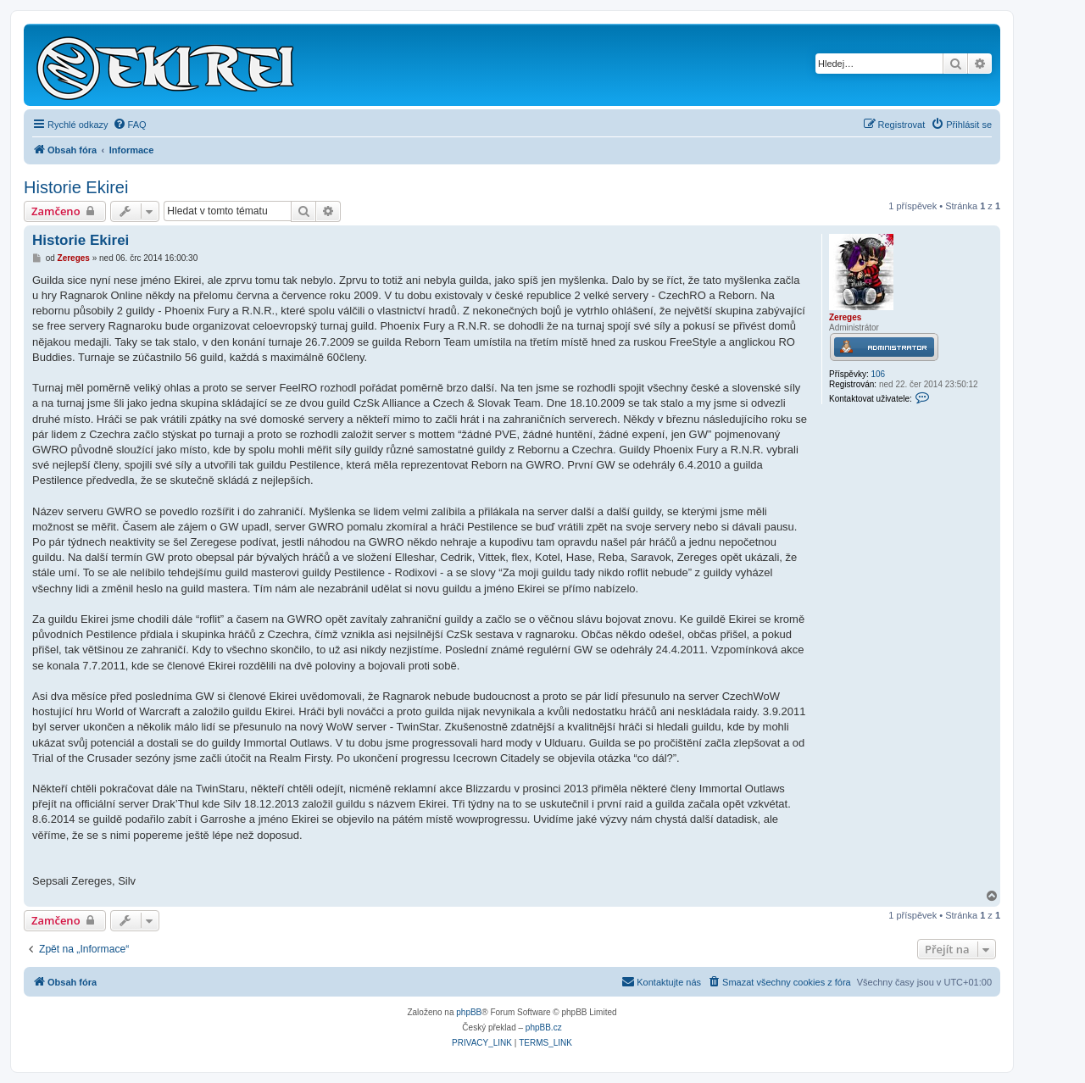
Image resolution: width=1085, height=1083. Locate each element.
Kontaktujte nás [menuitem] (661, 981)
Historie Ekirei (76, 187)
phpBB (468, 1012)
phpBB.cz (544, 1027)
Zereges (845, 317)
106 (878, 374)
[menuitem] (130, 124)
